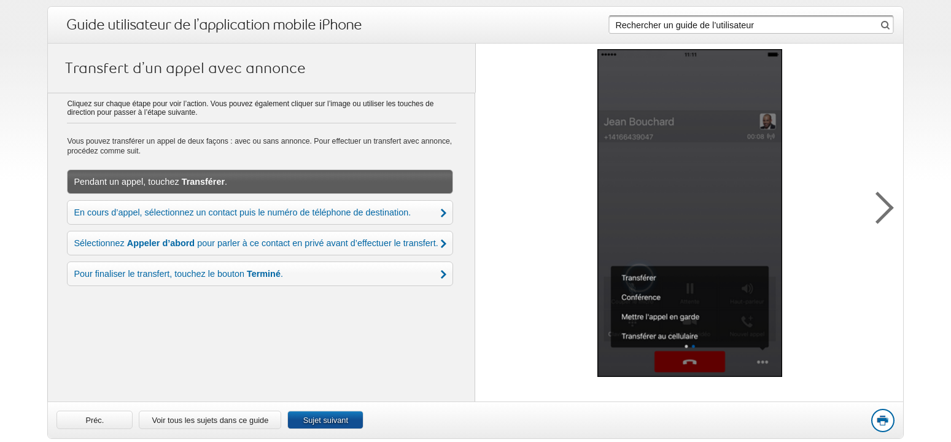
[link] (94, 420)
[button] (878, 205)
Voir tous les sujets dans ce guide (210, 420)
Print (882, 421)
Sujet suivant (325, 420)
